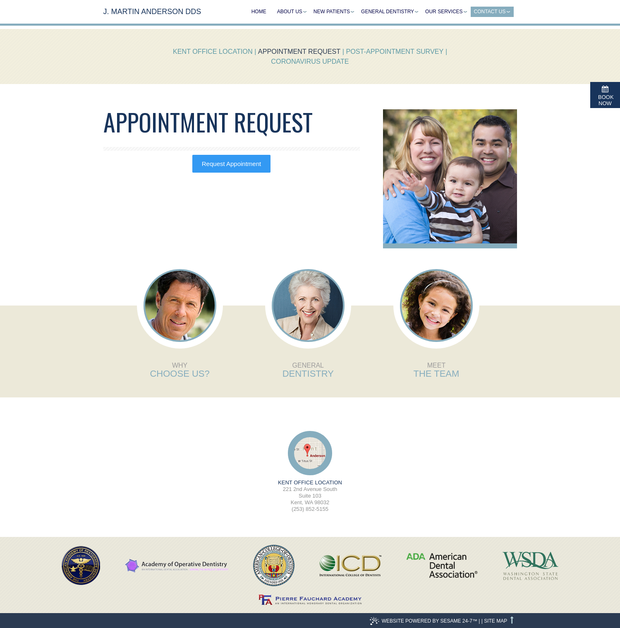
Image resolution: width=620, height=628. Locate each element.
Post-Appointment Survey (394, 51)
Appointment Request (299, 51)
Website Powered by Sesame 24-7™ (423, 621)
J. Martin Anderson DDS (152, 11)
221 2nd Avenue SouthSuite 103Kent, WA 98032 (310, 492)
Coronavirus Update (310, 61)
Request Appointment (231, 163)
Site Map (495, 621)
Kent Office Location (213, 51)
